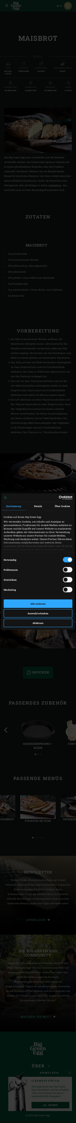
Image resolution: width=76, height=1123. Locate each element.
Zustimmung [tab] (13, 506)
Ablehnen (38, 623)
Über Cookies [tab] (62, 506)
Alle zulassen (38, 603)
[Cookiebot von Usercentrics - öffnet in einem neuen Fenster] (57, 498)
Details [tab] (38, 506)
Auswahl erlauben (38, 613)
